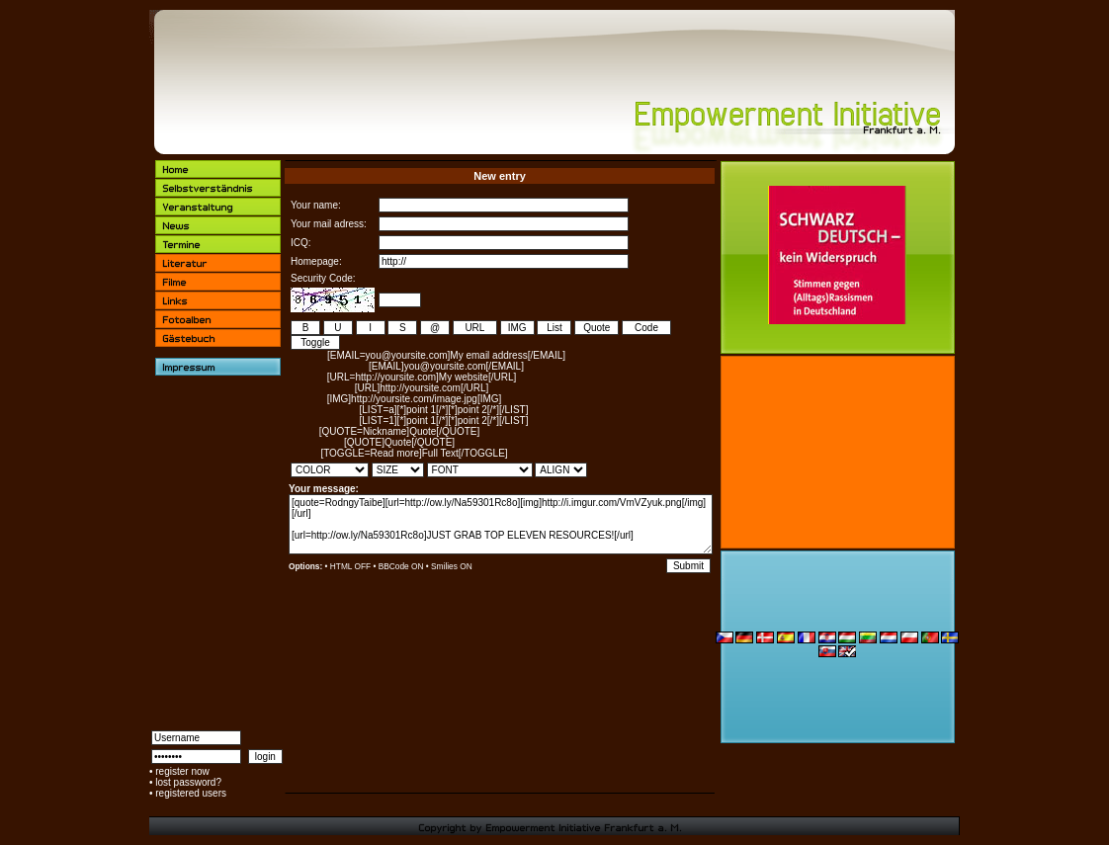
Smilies (444, 566)
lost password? (188, 782)
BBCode (394, 566)
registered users (190, 793)
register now (182, 771)
